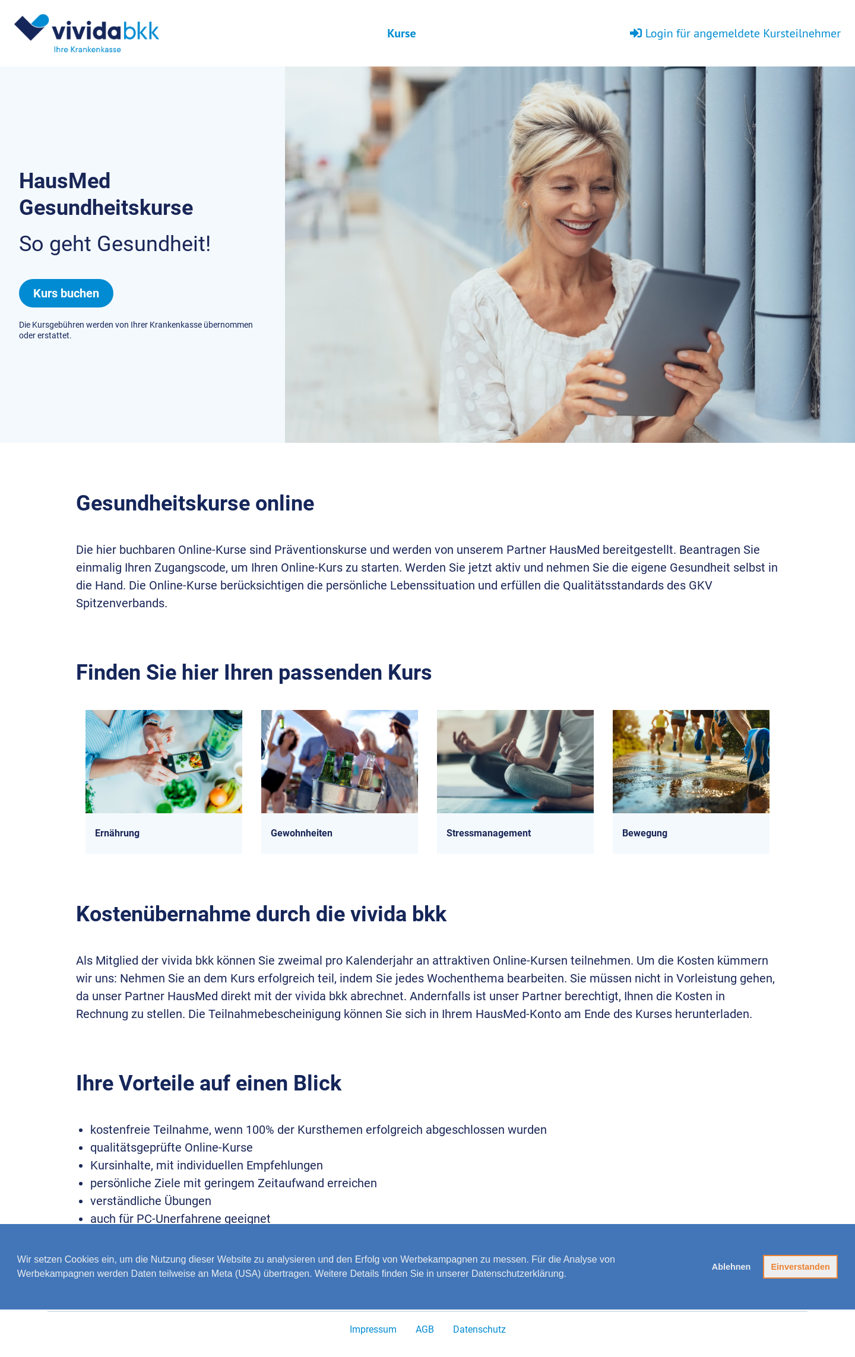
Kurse (401, 33)
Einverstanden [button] (800, 1267)
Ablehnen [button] (731, 1267)
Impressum (373, 1329)
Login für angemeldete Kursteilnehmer (735, 33)
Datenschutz (479, 1329)
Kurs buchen (66, 293)
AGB (425, 1329)
